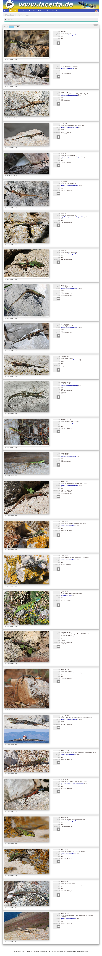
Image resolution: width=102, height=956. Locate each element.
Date (12, 26)
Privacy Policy (84, 951)
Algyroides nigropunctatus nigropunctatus (72, 157)
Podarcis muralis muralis (67, 68)
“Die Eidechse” (29, 951)
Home (15, 951)
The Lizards (51, 951)
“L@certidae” (37, 951)
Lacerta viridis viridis (66, 595)
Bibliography (69, 951)
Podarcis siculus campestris (68, 35)
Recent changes (76, 951)
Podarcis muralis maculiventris (69, 95)
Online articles (43, 951)
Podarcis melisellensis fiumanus (69, 185)
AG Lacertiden (21, 951)
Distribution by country (59, 951)
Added (17, 26)
